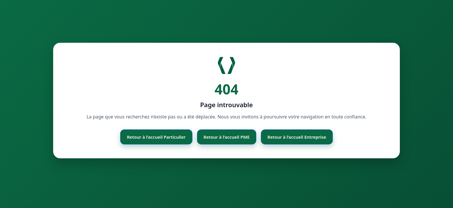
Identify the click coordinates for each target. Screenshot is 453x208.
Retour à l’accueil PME (227, 137)
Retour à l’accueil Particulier (156, 137)
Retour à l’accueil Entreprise (297, 137)
